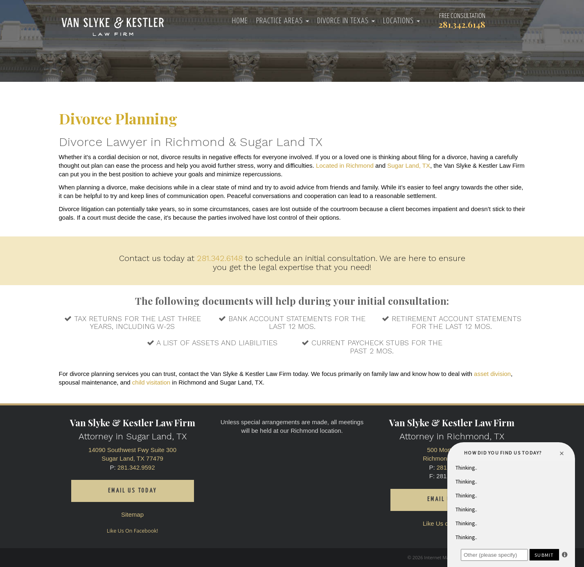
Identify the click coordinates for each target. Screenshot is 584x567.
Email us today (132, 491)
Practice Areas (282, 21)
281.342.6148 (220, 258)
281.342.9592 (136, 467)
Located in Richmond (345, 165)
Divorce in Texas (346, 21)
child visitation (151, 382)
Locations (401, 21)
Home (240, 21)
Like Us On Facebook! (132, 530)
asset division (492, 373)
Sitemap (132, 514)
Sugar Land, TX (408, 165)
